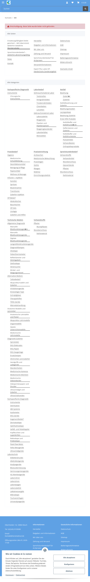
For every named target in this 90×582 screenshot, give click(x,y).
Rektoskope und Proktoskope (16, 439)
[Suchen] (85, 8)
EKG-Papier (14, 349)
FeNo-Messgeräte (17, 447)
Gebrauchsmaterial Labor (44, 113)
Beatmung (64, 93)
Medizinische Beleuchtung (44, 158)
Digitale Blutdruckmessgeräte (18, 239)
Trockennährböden (44, 103)
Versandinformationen (42, 65)
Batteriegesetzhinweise (69, 58)
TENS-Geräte (15, 302)
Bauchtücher (15, 204)
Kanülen (13, 181)
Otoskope (14, 251)
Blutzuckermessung (18, 468)
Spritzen (13, 184)
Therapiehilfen (16, 298)
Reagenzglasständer (44, 129)
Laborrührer (15, 478)
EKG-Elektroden (16, 345)
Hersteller (38, 41)
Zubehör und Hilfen (18, 215)
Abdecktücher (15, 201)
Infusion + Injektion (14, 178)
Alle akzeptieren (69, 558)
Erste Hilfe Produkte (68, 119)
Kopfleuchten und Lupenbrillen (17, 433)
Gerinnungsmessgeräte (19, 471)
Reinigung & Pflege (17, 167)
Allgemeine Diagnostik (16, 223)
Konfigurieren (69, 564)
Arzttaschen (38, 155)
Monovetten (41, 136)
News (9, 59)
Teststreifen (41, 96)
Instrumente (12, 93)
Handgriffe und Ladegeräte (16, 363)
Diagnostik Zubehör (15, 339)
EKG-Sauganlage (16, 352)
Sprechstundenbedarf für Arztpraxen (44, 59)
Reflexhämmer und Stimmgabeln (17, 258)
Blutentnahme (15, 188)
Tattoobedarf (15, 279)
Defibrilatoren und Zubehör (70, 129)
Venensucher (15, 267)
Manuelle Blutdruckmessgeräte (18, 233)
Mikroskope (14, 495)
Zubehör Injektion (17, 194)
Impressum (10, 575)
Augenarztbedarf (17, 419)
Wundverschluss (69, 162)
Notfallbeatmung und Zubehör (68, 104)
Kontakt (10, 63)
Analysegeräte (15, 464)
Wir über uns (39, 49)
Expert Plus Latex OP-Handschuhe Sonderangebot (45, 70)
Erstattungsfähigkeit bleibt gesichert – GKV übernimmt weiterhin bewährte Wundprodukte (18, 44)
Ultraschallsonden (17, 395)
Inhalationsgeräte (17, 288)
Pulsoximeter (68, 140)
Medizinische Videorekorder (15, 379)
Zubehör (66, 99)
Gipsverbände (68, 165)
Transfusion (15, 191)
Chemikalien (41, 106)
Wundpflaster (42, 227)
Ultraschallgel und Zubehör (17, 391)
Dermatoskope (16, 422)
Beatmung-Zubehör (67, 115)
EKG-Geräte (14, 416)
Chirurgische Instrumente (15, 97)
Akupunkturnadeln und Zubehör (19, 284)
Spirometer (14, 342)
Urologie (13, 211)
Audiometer (14, 412)
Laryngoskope (65, 112)
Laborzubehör (42, 116)
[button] (67, 2)
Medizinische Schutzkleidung (16, 159)
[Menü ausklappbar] (3, 1)
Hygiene (10, 155)
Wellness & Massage (18, 174)
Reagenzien (41, 120)
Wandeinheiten (16, 368)
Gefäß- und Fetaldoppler (19, 429)
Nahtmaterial (68, 175)
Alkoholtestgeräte (17, 461)
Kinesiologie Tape (17, 292)
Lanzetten (40, 110)
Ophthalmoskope (17, 426)
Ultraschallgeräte (17, 451)
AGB (61, 45)
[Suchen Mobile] (42, 8)
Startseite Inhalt (66, 69)
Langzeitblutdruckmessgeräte (21, 244)
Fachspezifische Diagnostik (17, 399)
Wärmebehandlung (17, 305)
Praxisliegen (38, 162)
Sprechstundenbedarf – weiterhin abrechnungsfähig (18, 53)
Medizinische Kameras (19, 371)
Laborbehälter (42, 132)
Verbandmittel (68, 158)
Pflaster (66, 168)
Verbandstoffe (65, 155)
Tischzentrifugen (16, 498)
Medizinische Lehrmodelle (15, 334)
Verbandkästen (69, 143)
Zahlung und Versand (42, 53)
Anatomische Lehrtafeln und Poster (19, 315)
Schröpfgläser (15, 295)
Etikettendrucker (16, 458)
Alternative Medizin (15, 276)
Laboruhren (14, 481)
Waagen (37, 168)
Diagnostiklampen (17, 247)
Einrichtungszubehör (42, 175)
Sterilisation (15, 406)
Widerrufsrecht (66, 62)
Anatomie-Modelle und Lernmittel (16, 310)
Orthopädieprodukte (71, 146)
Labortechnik (12, 454)
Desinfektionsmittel (17, 164)
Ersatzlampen (15, 355)
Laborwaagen (15, 485)
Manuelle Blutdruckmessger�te (19, 228)
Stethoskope (15, 263)
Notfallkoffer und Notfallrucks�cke (70, 123)
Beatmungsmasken (67, 109)
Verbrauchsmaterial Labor (44, 93)
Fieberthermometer (18, 254)
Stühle (36, 165)
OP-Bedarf (11, 198)
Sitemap (63, 49)
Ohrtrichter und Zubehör (20, 359)
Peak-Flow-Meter (16, 444)
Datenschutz (20, 575)
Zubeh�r (66, 96)
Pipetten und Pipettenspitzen (43, 124)
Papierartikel (15, 171)
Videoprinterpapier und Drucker (19, 385)
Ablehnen (69, 571)
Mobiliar (37, 172)
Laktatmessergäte (17, 491)
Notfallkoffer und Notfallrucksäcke (69, 135)
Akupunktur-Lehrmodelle (20, 320)
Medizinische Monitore (19, 375)
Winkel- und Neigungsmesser (16, 271)
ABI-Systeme (15, 409)
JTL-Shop (78, 579)
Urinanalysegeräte (17, 501)
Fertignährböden (43, 99)
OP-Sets (13, 208)
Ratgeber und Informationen (45, 45)
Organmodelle (15, 324)
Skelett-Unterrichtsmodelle (17, 328)
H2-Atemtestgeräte (17, 474)
